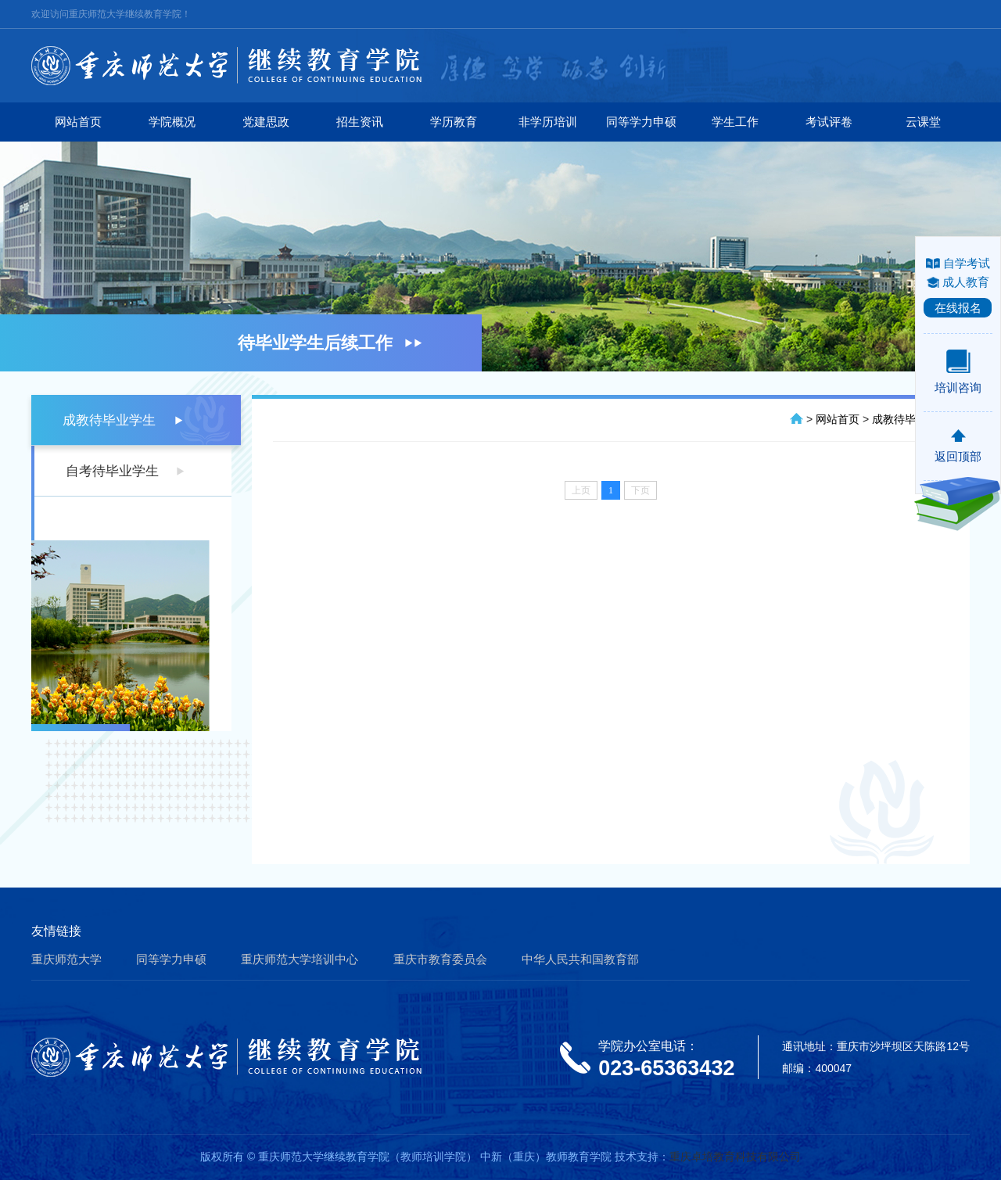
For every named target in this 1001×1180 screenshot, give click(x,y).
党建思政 (265, 121)
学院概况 (172, 121)
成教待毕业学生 (109, 420)
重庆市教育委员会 (440, 959)
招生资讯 (359, 121)
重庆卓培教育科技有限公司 (735, 1156)
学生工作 (735, 121)
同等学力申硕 (641, 121)
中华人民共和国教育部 (580, 959)
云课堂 (923, 121)
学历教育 (453, 121)
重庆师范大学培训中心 (299, 959)
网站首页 (78, 121)
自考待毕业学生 (112, 471)
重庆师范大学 (66, 959)
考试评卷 (828, 121)
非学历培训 (547, 121)
